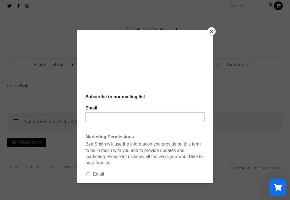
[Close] (211, 31)
